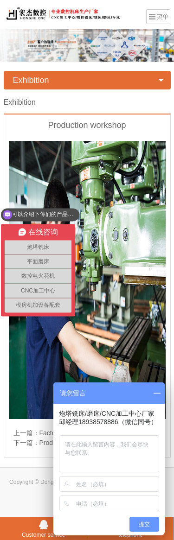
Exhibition (31, 80)
